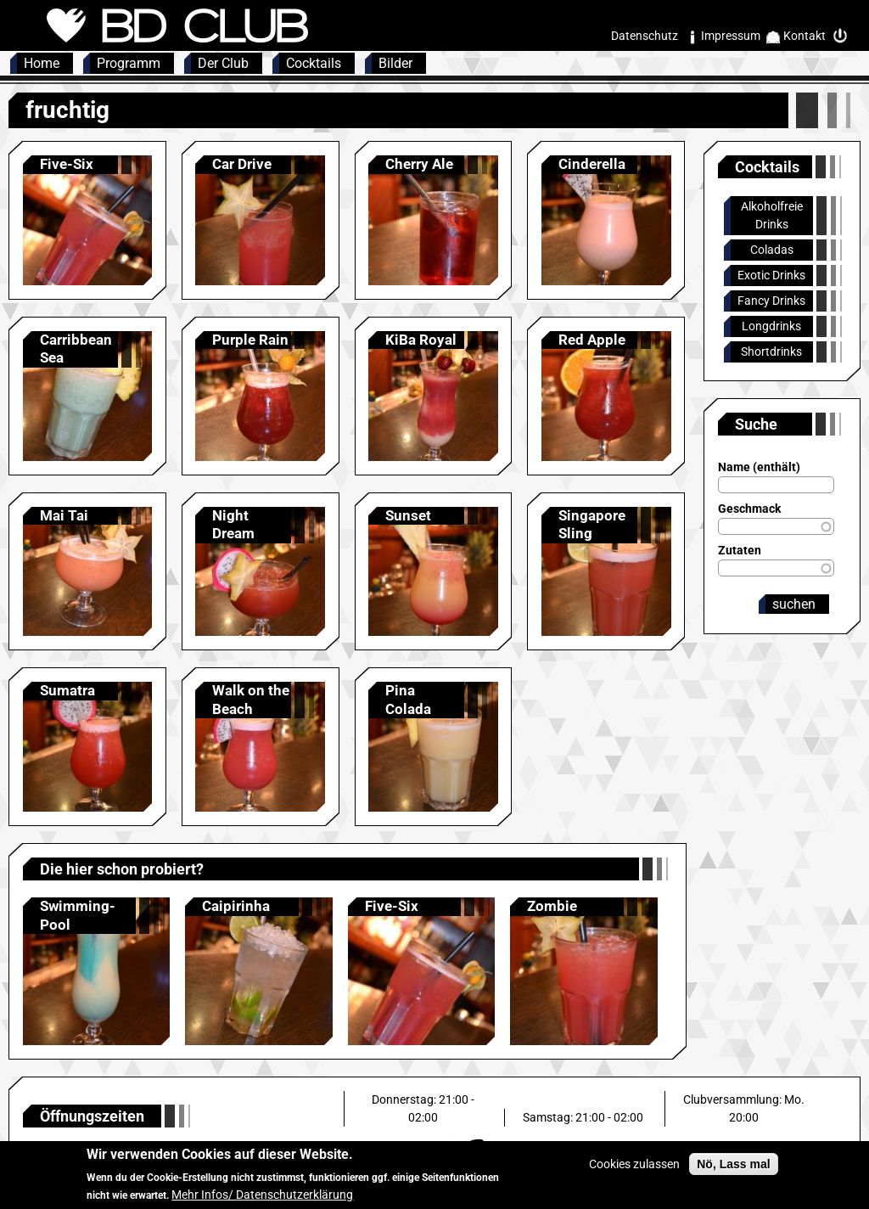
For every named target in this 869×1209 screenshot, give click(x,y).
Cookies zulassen (634, 1171)
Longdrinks (771, 326)
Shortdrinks (771, 351)
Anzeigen (88, 220)
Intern (844, 36)
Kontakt (804, 35)
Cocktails (313, 63)
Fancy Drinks (771, 300)
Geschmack (749, 508)
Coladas (771, 249)
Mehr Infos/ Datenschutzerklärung (262, 1201)
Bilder (395, 63)
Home (41, 63)
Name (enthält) (759, 467)
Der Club (223, 63)
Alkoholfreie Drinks (772, 215)
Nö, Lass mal (733, 1171)
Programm (128, 63)
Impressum (730, 35)
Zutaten (739, 550)
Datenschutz (644, 35)
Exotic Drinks (771, 275)
